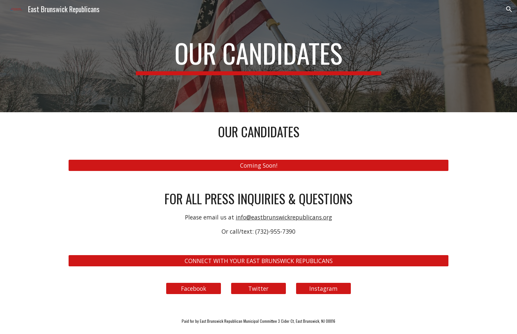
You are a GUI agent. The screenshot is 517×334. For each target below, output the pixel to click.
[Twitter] (258, 288)
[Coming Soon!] (258, 165)
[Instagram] (323, 288)
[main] (258, 56)
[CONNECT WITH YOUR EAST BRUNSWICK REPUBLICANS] (258, 260)
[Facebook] (193, 288)
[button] (509, 9)
